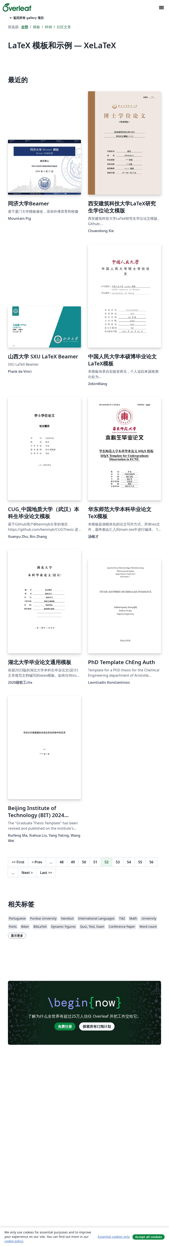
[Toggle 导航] (161, 7)
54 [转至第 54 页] (129, 862)
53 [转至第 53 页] (118, 862)
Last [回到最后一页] (46, 872)
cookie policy (13, 1241)
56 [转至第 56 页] (151, 862)
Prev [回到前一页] (37, 862)
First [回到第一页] (18, 862)
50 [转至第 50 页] (84, 862)
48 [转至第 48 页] (62, 862)
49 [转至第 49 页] (73, 862)
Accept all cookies (148, 1237)
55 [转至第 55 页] (140, 862)
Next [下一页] (27, 872)
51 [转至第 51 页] (95, 862)
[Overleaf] (17, 7)
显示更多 (17, 935)
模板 (36, 26)
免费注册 (65, 1026)
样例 (48, 26)
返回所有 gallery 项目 (26, 18)
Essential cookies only (114, 1237)
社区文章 (64, 26)
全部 (24, 26)
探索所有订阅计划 (97, 1026)
